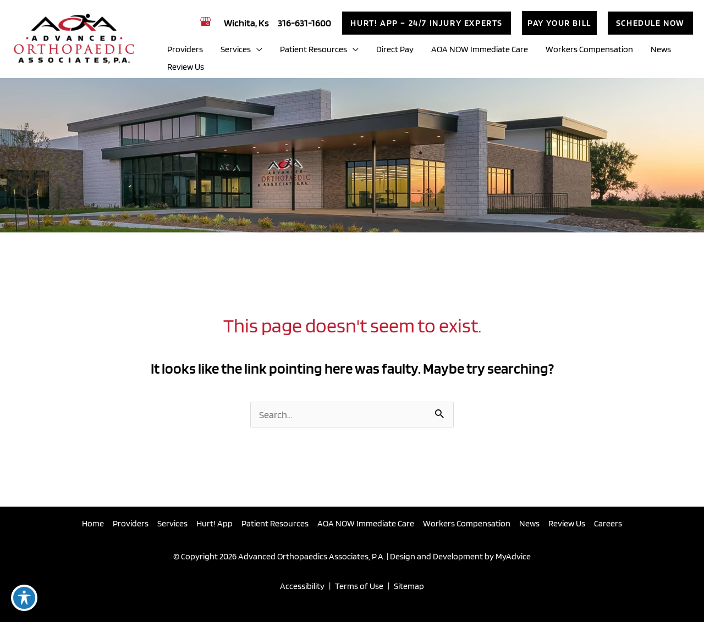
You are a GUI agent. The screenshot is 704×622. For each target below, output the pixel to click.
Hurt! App (214, 523)
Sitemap (409, 586)
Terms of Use (359, 586)
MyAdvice (512, 556)
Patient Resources (275, 523)
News (529, 523)
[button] (426, 23)
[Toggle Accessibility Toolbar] (24, 598)
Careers (608, 523)
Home (93, 523)
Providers (130, 523)
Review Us (566, 523)
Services (172, 523)
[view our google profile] (207, 21)
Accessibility (302, 586)
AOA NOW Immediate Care (365, 523)
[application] (256, 49)
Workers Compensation (466, 523)
